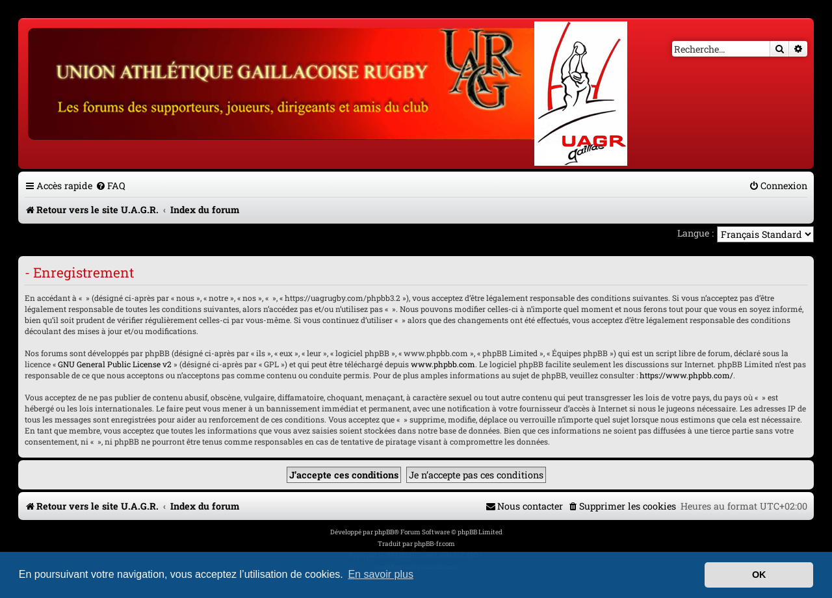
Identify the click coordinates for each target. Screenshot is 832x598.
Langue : (695, 233)
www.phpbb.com (443, 364)
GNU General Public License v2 (115, 364)
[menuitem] (110, 186)
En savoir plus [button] (380, 574)
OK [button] (759, 574)
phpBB (384, 532)
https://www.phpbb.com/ (686, 375)
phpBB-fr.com (434, 544)
